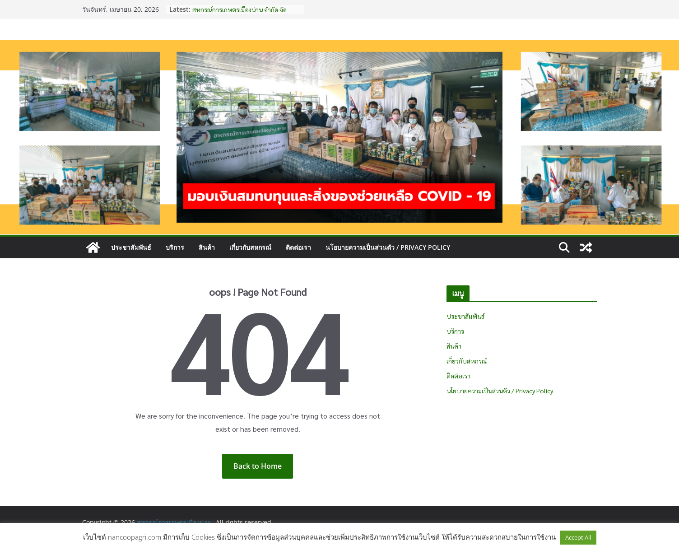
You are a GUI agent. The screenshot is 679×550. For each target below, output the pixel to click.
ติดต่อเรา (298, 247)
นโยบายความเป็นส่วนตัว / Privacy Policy (388, 247)
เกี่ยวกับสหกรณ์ (250, 247)
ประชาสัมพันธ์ (131, 247)
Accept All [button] (578, 537)
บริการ (175, 247)
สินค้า (207, 247)
